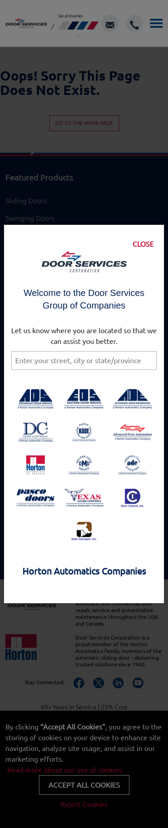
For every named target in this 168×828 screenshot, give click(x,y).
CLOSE (143, 244)
